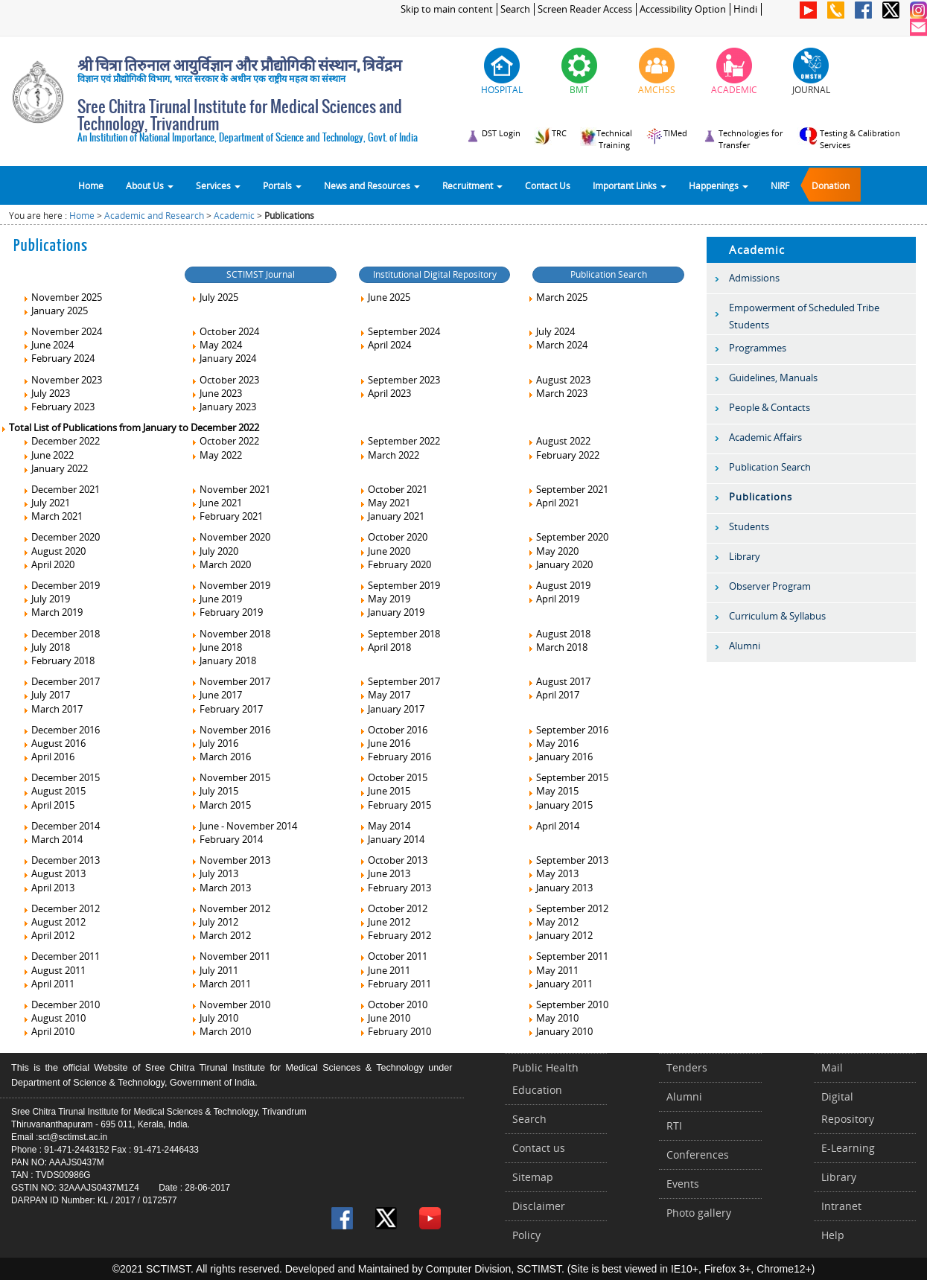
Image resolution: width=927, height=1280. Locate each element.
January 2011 (560, 983)
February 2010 (395, 1031)
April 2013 (48, 887)
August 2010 (54, 1018)
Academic (234, 215)
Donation (831, 185)
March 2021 (52, 516)
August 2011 (54, 970)
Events (682, 1183)
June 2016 (384, 743)
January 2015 (560, 805)
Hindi (745, 9)
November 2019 (230, 585)
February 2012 (395, 935)
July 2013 (214, 873)
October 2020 (393, 537)
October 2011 (393, 956)
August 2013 (54, 873)
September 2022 (399, 441)
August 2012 (54, 922)
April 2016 (48, 756)
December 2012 (61, 908)
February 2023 (58, 406)
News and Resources (372, 185)
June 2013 (384, 873)
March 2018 (557, 647)
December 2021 (61, 489)
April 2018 (385, 647)
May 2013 (553, 873)
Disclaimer (538, 1206)
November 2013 (230, 860)
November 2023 (62, 379)
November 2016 (230, 729)
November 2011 (230, 956)
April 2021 (553, 502)
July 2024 (551, 331)
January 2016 (560, 756)
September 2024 (399, 331)
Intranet (841, 1206)
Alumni (744, 645)
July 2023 (46, 393)
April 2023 (385, 393)
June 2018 (216, 647)
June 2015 (384, 790)
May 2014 (384, 825)
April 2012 (48, 935)
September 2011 (567, 956)
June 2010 (384, 1018)
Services (218, 185)
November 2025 (62, 297)
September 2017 (399, 681)
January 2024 (223, 358)
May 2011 (553, 970)
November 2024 (62, 331)
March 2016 (221, 756)
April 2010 (48, 1031)
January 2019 (391, 612)
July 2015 (214, 790)
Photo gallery (698, 1213)
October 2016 (393, 729)
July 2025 (214, 297)
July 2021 (46, 502)
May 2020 (553, 551)
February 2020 (395, 564)
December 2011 (61, 956)
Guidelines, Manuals (773, 377)
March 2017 (52, 709)
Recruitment (472, 185)
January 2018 (223, 660)
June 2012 (384, 922)
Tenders (686, 1067)
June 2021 (216, 502)
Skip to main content (447, 9)
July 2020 (214, 551)
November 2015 (230, 777)
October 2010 (393, 1004)
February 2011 (395, 983)
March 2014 (52, 839)
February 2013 (395, 887)
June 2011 (384, 970)
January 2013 (560, 887)
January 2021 (391, 516)
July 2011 (214, 970)
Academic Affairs (765, 437)
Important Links (629, 185)
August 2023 (558, 379)
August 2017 (558, 681)
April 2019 (553, 598)
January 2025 (55, 310)
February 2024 (58, 358)
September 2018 (399, 633)
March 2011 (221, 983)
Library (744, 556)
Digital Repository (847, 1107)
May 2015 (553, 790)
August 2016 (54, 743)
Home (90, 185)
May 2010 (553, 1018)
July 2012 (214, 922)
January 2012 (560, 935)
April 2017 (553, 694)
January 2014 (391, 839)
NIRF (780, 185)
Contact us (538, 1148)
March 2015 (221, 805)
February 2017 (227, 709)
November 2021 (230, 489)
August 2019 (558, 585)
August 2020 (54, 551)
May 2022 (216, 455)
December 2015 (61, 777)
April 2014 (553, 825)
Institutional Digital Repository (435, 274)
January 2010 (560, 1031)
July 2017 (46, 694)
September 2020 (567, 537)
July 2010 (214, 1018)
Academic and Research (154, 215)
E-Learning (848, 1148)
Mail (832, 1067)
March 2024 (557, 344)
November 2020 (230, 537)
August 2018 (558, 633)
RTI (674, 1125)
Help (832, 1235)
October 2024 (225, 331)
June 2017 (216, 694)
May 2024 (216, 344)
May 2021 (384, 502)
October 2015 (393, 777)
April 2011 (48, 983)
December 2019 (61, 585)
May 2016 (553, 743)
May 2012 (553, 922)
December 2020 (61, 537)
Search (515, 9)
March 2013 (221, 887)
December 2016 (61, 729)
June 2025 (384, 297)
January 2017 (391, 709)
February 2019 (227, 612)
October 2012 (393, 908)
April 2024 (385, 344)
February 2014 (227, 839)
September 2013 (567, 860)
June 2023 (216, 393)
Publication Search (608, 274)
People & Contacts (769, 407)
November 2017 (230, 681)
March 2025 (557, 297)
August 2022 (558, 441)
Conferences (697, 1154)
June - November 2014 (244, 825)
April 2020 (48, 564)
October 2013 (393, 860)
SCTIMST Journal (260, 274)
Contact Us (547, 185)
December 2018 (61, 633)
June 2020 (384, 551)
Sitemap (532, 1177)
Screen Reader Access (585, 9)
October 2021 (393, 489)
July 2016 (214, 743)
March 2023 (557, 393)
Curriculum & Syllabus (777, 616)
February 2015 (395, 805)
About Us (149, 185)
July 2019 (46, 598)
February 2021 (227, 516)
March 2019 (52, 612)
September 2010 (567, 1004)
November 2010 (230, 1004)
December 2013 (61, 860)
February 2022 (563, 455)
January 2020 (560, 564)
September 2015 (567, 777)
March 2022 (389, 455)
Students (749, 526)
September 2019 (399, 585)
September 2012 (567, 908)
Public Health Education (545, 1078)
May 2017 (384, 694)
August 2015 (54, 790)
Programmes (757, 347)
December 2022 (61, 441)
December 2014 (61, 825)
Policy (526, 1235)
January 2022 (55, 468)
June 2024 (48, 344)
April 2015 (48, 805)
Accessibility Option (683, 9)
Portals (282, 185)
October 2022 (225, 441)
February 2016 (395, 756)
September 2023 (399, 379)
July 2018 (46, 647)
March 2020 (221, 564)
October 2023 (225, 379)
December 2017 (61, 681)
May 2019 (384, 598)
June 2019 (216, 598)
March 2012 (221, 935)
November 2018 (230, 633)
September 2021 (567, 489)
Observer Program (770, 586)
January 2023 (223, 406)
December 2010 (61, 1004)
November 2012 (230, 908)
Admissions (754, 277)
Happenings (718, 185)
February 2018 (58, 660)
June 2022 (48, 455)
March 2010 (221, 1031)
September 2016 (567, 729)
